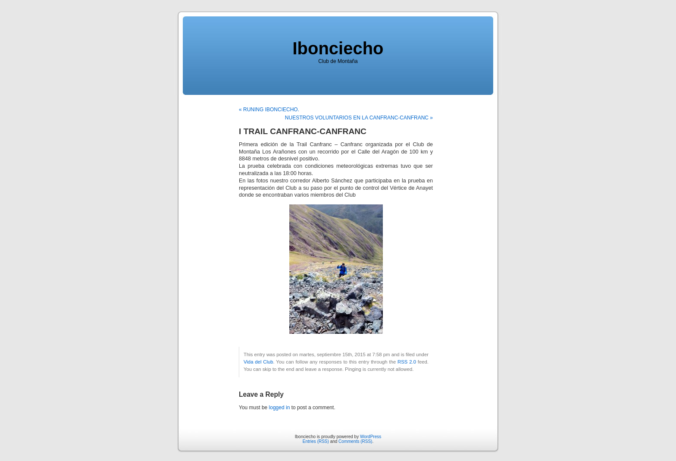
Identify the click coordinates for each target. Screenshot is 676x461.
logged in (279, 408)
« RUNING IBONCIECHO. (269, 110)
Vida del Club (258, 361)
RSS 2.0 (406, 361)
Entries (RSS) (316, 441)
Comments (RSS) (355, 441)
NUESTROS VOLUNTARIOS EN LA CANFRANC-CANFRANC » (359, 118)
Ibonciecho (337, 48)
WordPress (370, 436)
